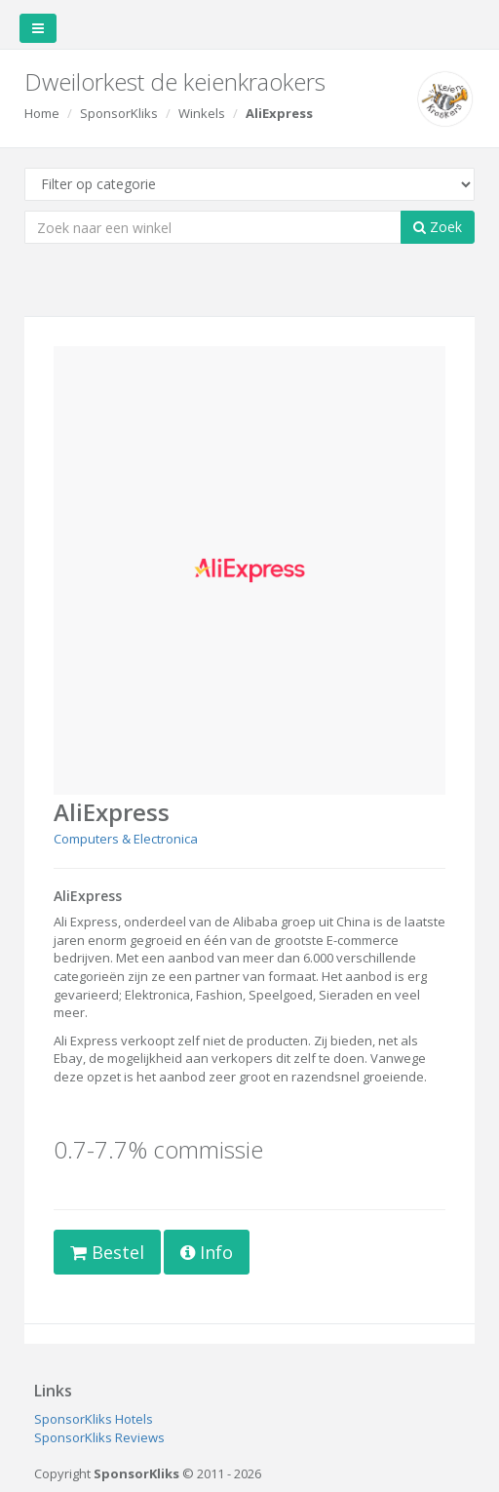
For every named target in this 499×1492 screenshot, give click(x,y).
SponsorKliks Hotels (93, 1419)
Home (41, 113)
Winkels (201, 113)
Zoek (437, 226)
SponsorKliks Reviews (99, 1437)
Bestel (107, 1252)
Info (206, 1252)
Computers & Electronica (126, 838)
